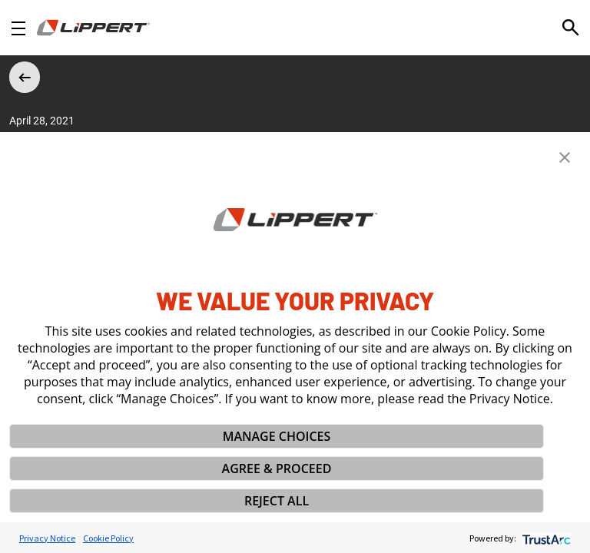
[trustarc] (545, 538)
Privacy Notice (47, 538)
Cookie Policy (108, 538)
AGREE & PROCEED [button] (277, 468)
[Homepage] (93, 27)
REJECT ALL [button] (276, 500)
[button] (564, 157)
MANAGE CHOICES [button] (277, 436)
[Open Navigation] (18, 28)
